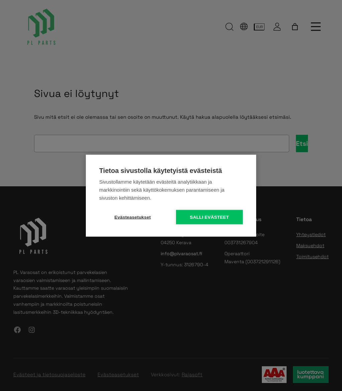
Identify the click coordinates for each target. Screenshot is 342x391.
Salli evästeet (209, 216)
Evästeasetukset (133, 216)
